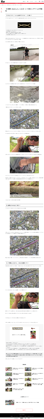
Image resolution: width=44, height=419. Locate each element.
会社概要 (12, 416)
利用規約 (25, 416)
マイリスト (31, 1)
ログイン (36, 1)
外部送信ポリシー (22, 416)
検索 (27, 1)
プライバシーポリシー (16, 416)
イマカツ (7, 36)
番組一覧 (24, 1)
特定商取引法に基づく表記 (30, 416)
